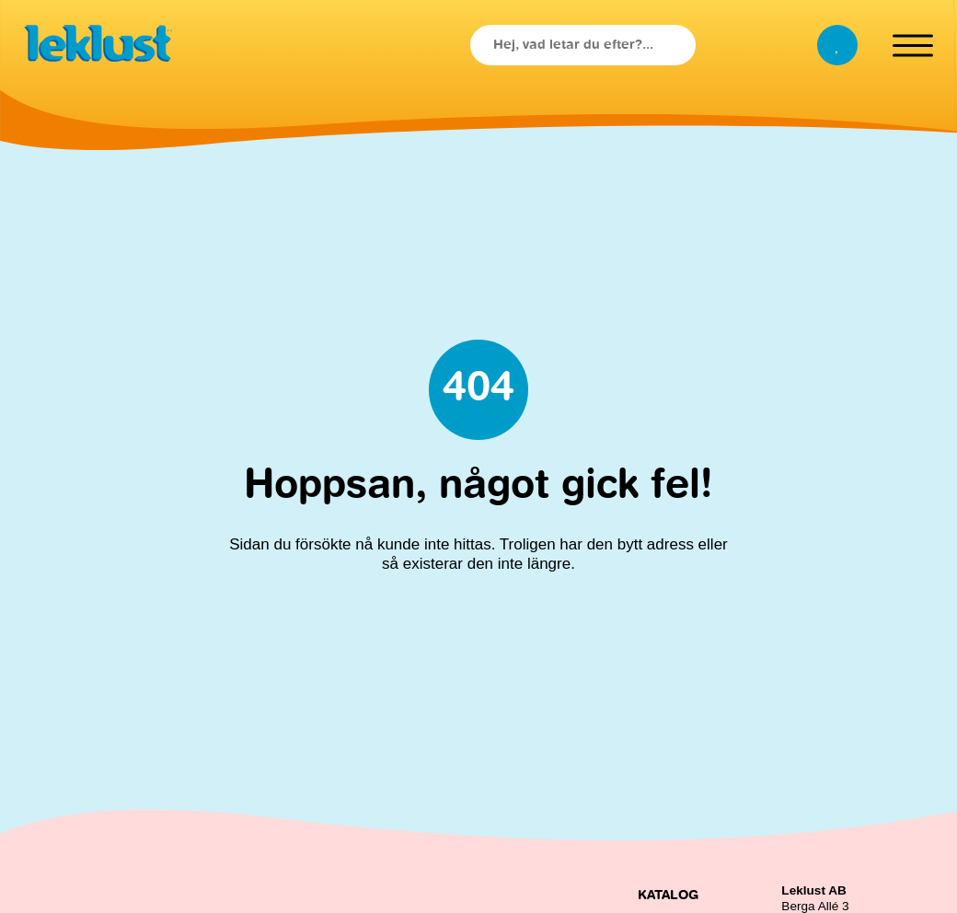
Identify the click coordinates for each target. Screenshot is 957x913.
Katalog (668, 895)
